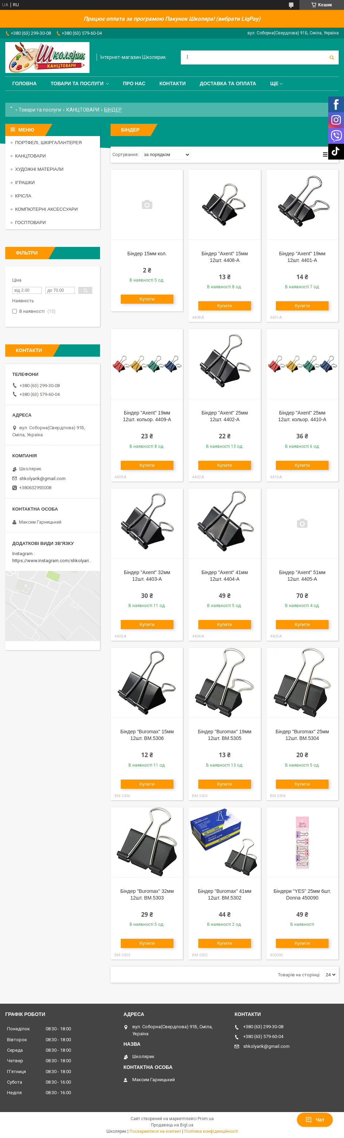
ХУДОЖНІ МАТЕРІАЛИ (39, 169)
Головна (24, 83)
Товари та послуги (77, 83)
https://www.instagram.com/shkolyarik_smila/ (59, 560)
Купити (147, 299)
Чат (314, 1120)
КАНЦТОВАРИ (82, 110)
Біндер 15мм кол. (147, 253)
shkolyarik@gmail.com (42, 478)
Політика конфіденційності (211, 1131)
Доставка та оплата (228, 83)
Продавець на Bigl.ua (172, 1125)
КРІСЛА (23, 195)
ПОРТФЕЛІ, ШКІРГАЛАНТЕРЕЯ (48, 142)
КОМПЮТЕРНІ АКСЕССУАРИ (46, 209)
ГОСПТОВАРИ (30, 222)
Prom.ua (206, 1118)
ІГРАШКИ (25, 182)
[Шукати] (332, 57)
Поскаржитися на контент (155, 1131)
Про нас (134, 83)
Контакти (172, 83)
